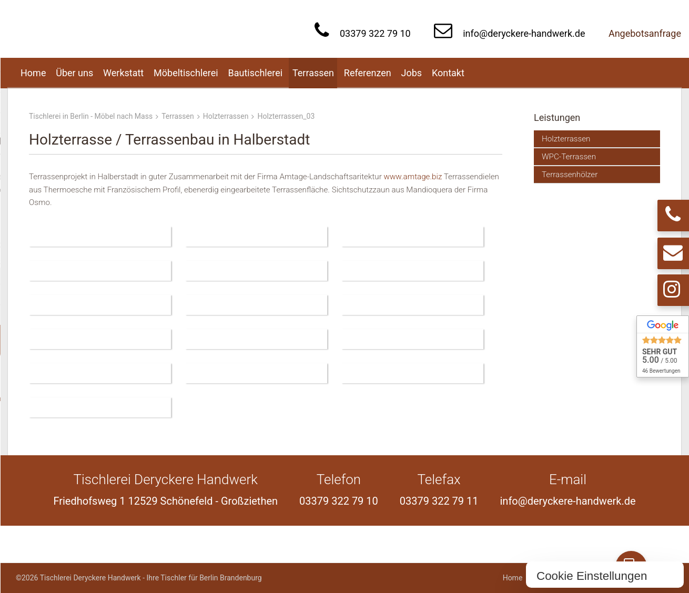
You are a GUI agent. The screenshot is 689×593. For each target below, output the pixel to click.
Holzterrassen (226, 116)
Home (513, 578)
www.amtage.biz (413, 176)
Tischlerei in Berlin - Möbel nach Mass (91, 116)
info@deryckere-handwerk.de (524, 33)
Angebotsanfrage (645, 33)
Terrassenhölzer (569, 174)
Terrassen (177, 116)
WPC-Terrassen (569, 156)
